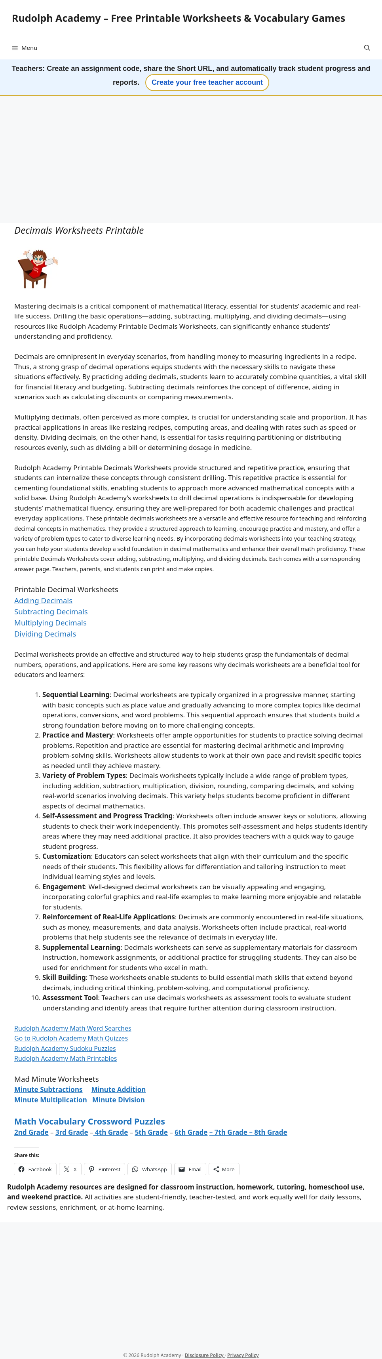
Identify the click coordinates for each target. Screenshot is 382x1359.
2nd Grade (31, 1132)
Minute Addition (118, 1089)
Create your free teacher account (207, 82)
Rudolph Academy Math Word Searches (72, 1028)
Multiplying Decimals (50, 622)
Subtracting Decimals (51, 611)
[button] (367, 47)
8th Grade (270, 1132)
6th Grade (191, 1132)
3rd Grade (71, 1132)
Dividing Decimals (45, 634)
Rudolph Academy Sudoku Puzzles (65, 1048)
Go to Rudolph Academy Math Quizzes (71, 1038)
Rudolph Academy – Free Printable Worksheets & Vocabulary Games (178, 18)
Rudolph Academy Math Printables (65, 1058)
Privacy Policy (242, 1355)
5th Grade (151, 1132)
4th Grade (110, 1132)
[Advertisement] (191, 160)
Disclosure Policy (205, 1355)
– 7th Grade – (231, 1132)
